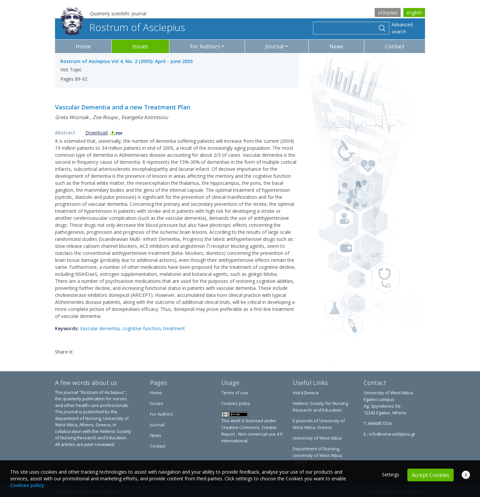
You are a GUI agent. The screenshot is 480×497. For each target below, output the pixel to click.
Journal (157, 425)
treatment (174, 328)
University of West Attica (317, 438)
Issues (140, 46)
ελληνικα (387, 12)
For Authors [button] (205, 46)
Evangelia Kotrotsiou (144, 117)
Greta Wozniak (72, 117)
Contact (394, 46)
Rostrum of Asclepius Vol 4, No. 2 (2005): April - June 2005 (126, 61)
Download (104, 132)
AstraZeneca (306, 393)
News (336, 46)
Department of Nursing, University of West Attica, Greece (318, 455)
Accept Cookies (430, 475)
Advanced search (402, 28)
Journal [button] (274, 46)
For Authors (161, 414)
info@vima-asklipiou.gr (391, 434)
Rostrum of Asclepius (122, 27)
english (414, 12)
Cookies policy (235, 403)
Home (83, 46)
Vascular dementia (100, 328)
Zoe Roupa (105, 117)
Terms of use (234, 393)
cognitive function (141, 328)
